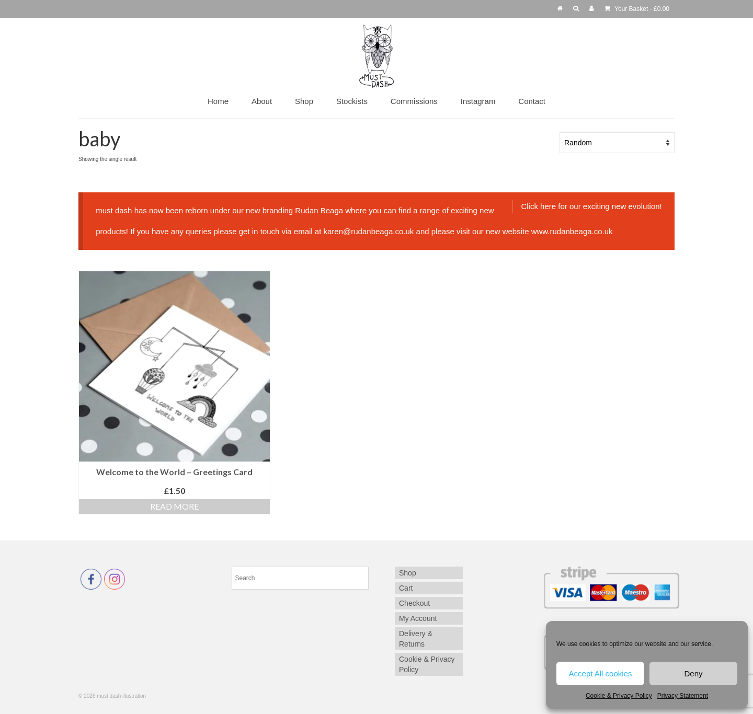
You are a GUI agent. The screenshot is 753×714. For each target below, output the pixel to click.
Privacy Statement (682, 695)
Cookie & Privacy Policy (619, 695)
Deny (693, 673)
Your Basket (636, 9)
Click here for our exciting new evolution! (591, 206)
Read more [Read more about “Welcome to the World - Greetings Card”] (174, 506)
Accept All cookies (600, 673)
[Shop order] (617, 142)
